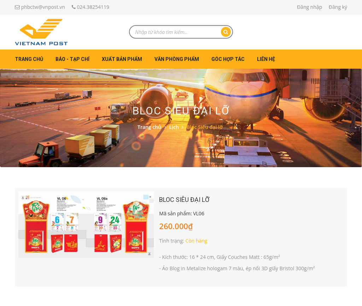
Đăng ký (338, 7)
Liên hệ (266, 59)
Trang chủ (29, 59)
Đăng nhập (309, 7)
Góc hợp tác (228, 59)
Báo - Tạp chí (72, 59)
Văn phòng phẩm (176, 59)
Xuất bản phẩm (122, 59)
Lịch (174, 127)
